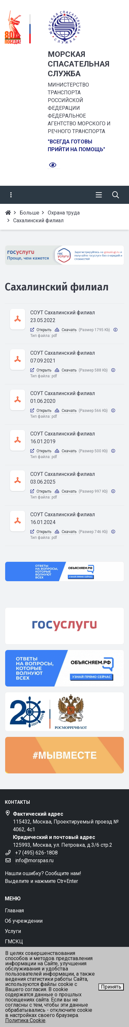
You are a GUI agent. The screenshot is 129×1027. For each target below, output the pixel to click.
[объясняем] (64, 668)
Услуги (13, 931)
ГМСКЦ (14, 941)
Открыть (43, 330)
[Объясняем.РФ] (64, 571)
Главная (14, 910)
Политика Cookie (25, 1020)
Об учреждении (24, 921)
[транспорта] (64, 711)
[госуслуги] (64, 626)
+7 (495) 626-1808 (36, 853)
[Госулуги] (64, 255)
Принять (111, 987)
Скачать (69, 330)
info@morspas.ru (34, 860)
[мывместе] (64, 755)
